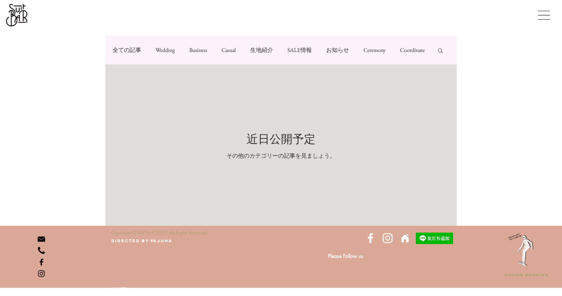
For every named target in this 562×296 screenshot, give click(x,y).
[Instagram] (41, 273)
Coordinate (412, 50)
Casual (229, 50)
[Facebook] (41, 262)
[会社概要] (120, 289)
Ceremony (374, 50)
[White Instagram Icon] (387, 238)
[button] (544, 15)
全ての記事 (127, 50)
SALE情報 (299, 50)
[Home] (405, 238)
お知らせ (337, 50)
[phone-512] (41, 250)
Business (198, 50)
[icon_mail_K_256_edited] (41, 239)
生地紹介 (261, 50)
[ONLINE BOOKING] (526, 275)
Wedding (165, 50)
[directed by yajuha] (141, 241)
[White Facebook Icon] (370, 238)
